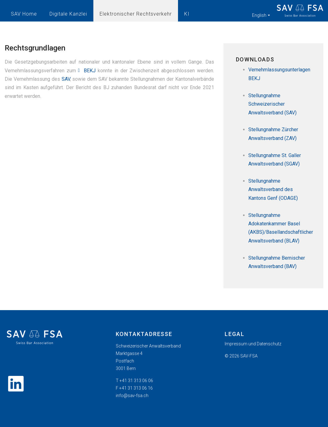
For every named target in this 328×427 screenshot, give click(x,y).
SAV (66, 79)
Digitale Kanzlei (68, 14)
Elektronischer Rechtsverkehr (136, 14)
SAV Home (24, 14)
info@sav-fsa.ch (132, 395)
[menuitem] (273, 344)
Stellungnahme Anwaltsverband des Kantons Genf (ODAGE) (273, 189)
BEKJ (90, 71)
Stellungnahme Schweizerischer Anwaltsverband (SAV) (272, 104)
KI (187, 14)
